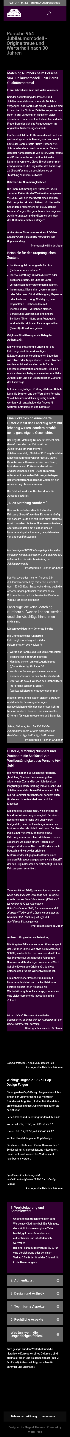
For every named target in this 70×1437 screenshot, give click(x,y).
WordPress (35, 1431)
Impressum (48, 1416)
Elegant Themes (34, 1427)
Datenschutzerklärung (24, 1416)
